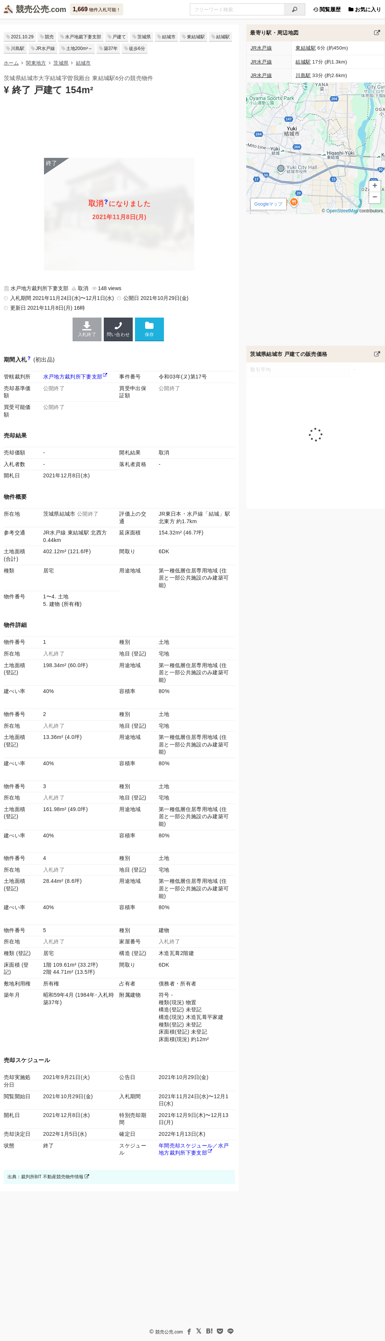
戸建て (119, 36)
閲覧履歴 (327, 9)
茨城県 (144, 36)
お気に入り (364, 9)
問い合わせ (118, 329)
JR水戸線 (45, 48)
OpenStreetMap (342, 210)
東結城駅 (196, 36)
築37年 (111, 48)
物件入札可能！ (96, 9)
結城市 (169, 36)
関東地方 (36, 63)
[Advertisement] (119, 126)
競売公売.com (169, 1332)
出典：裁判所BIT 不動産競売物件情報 (48, 1176)
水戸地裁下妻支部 (83, 36)
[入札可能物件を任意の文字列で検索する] (237, 9)
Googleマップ (269, 204)
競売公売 (32, 9)
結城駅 (223, 36)
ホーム (11, 63)
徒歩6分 (137, 48)
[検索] (294, 9)
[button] (374, 186)
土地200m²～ (79, 48)
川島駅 (17, 48)
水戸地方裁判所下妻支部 (73, 377)
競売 (49, 36)
